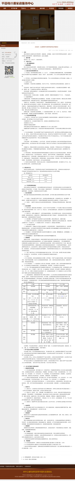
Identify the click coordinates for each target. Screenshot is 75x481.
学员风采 (51, 8)
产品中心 (23, 8)
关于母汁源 (14, 8)
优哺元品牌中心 (19, 466)
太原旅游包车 (28, 466)
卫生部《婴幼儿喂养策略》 (31, 459)
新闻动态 (3, 45)
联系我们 (70, 8)
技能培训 (32, 8)
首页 (5, 8)
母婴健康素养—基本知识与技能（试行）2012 (35, 457)
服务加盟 (42, 8)
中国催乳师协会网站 (10, 466)
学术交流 (61, 8)
